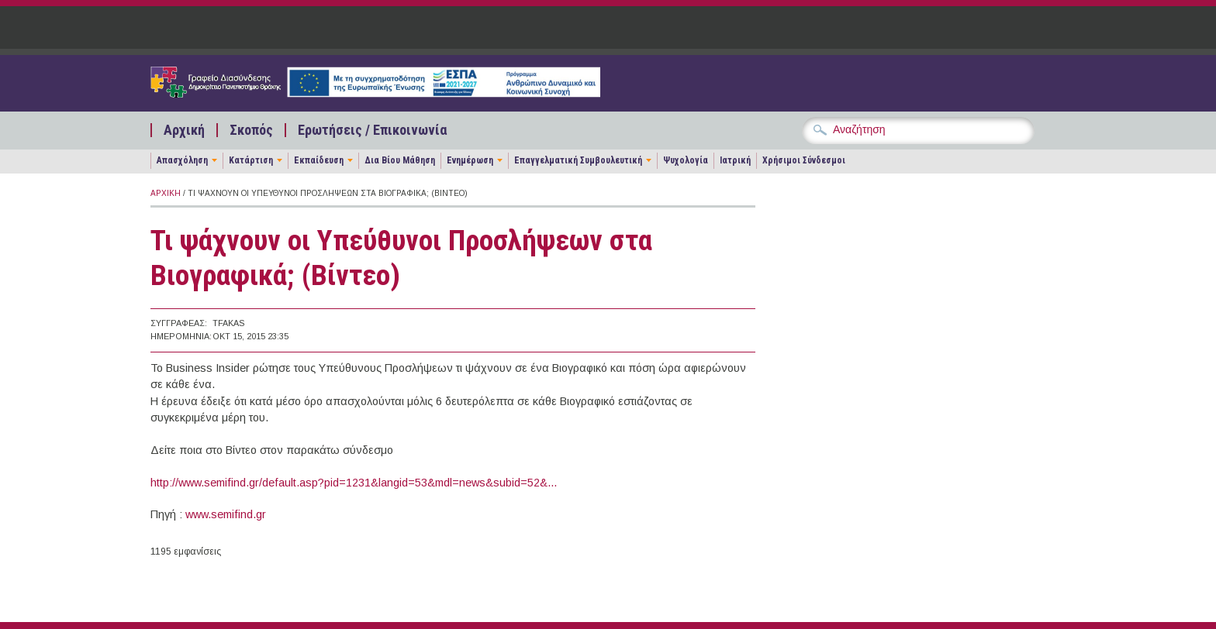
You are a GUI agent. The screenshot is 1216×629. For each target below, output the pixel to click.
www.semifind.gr (225, 514)
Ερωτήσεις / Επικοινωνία (372, 130)
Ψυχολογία (685, 160)
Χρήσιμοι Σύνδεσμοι (803, 160)
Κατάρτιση (251, 160)
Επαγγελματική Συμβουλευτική (578, 160)
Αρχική (184, 130)
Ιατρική (735, 160)
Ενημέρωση (470, 160)
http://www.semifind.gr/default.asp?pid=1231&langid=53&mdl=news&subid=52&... (353, 482)
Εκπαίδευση (319, 160)
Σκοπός (251, 130)
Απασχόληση (182, 160)
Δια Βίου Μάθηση (399, 160)
